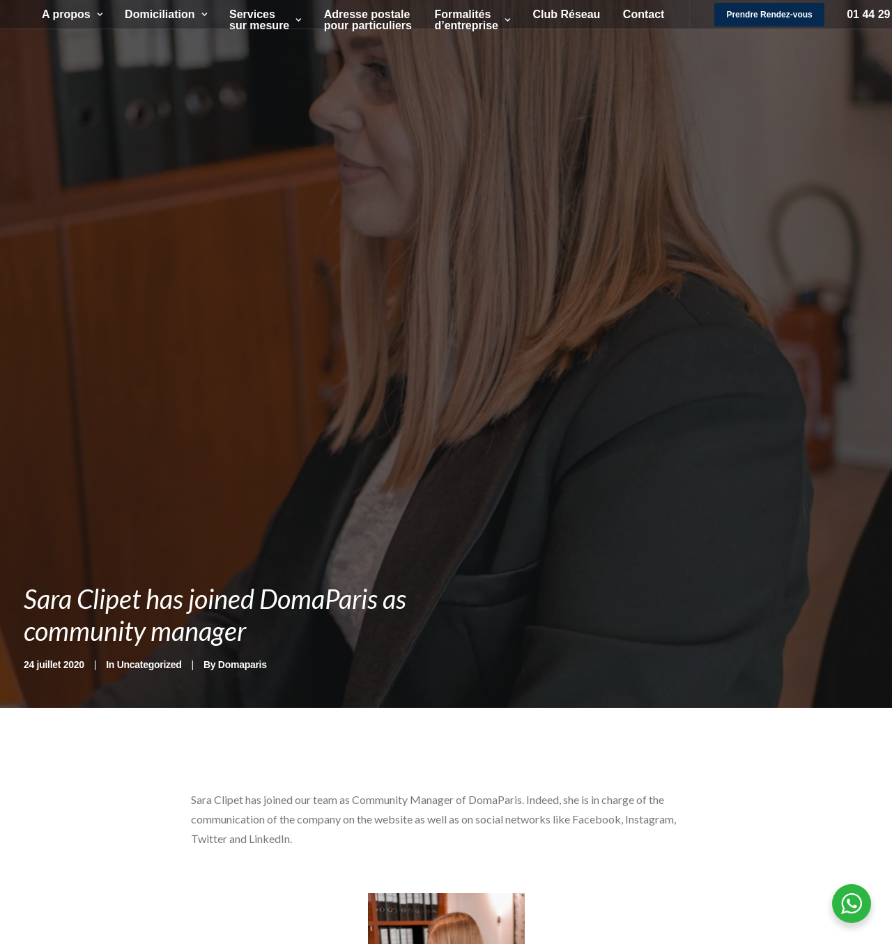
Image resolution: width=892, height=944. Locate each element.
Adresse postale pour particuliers (359, 19)
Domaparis (242, 664)
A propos (63, 14)
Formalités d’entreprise (464, 19)
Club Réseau (558, 14)
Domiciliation (157, 14)
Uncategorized (149, 664)
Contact (635, 14)
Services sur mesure (257, 19)
